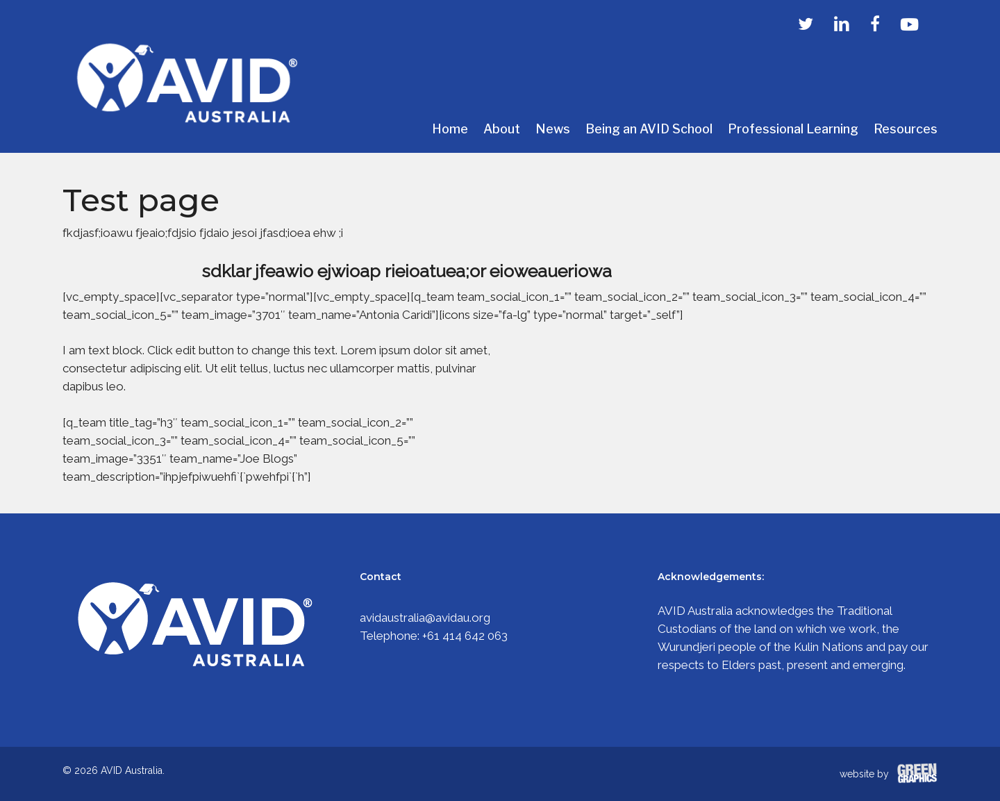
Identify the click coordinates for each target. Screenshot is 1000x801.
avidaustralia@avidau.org (425, 618)
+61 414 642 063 (465, 636)
